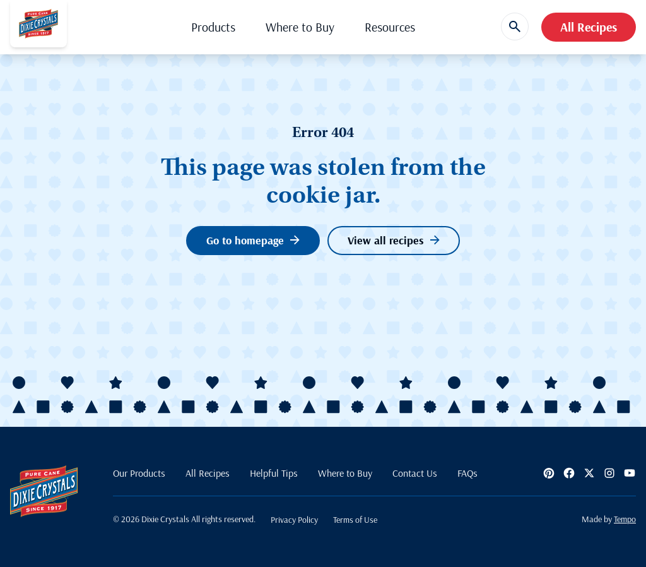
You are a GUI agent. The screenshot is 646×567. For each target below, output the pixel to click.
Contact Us (414, 473)
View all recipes (394, 240)
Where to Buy (300, 27)
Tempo (625, 519)
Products (213, 27)
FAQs (467, 473)
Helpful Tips (274, 473)
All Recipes (588, 27)
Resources (390, 27)
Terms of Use (355, 519)
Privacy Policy (294, 519)
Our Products (139, 473)
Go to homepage (253, 240)
